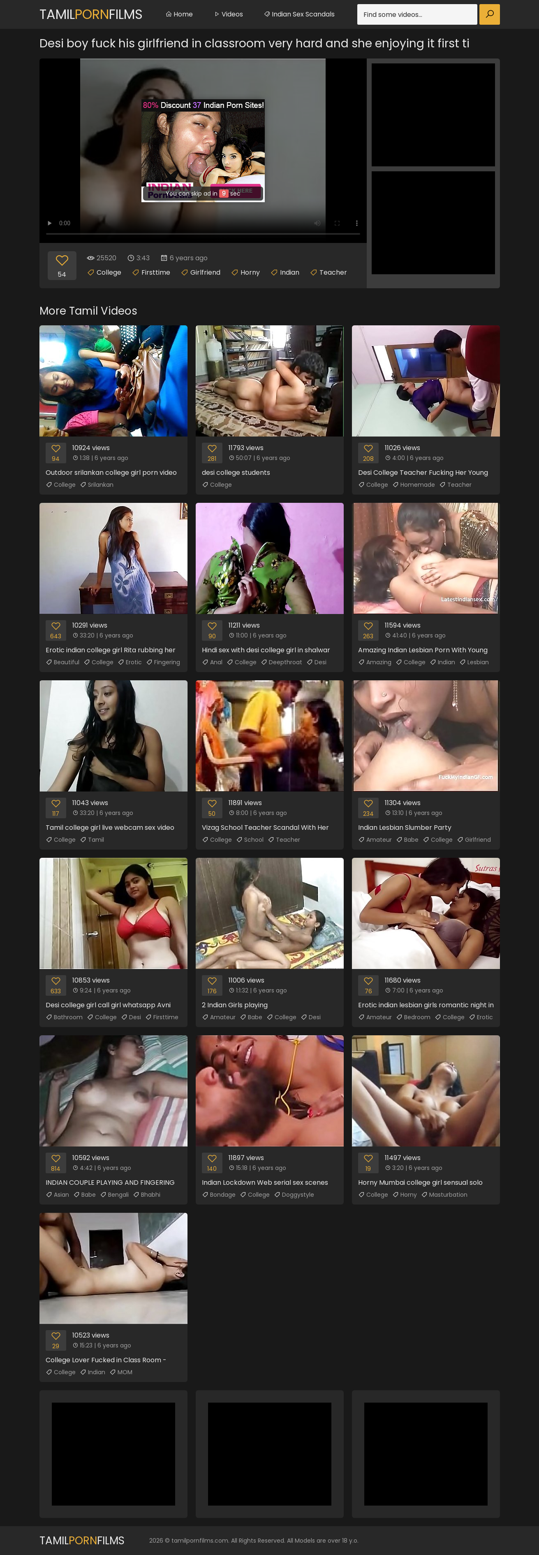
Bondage (219, 1194)
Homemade (413, 484)
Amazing (374, 662)
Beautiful (62, 662)
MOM (120, 1372)
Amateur (375, 839)
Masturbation (444, 1194)
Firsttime (155, 272)
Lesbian (474, 662)
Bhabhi (146, 1194)
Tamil (92, 839)
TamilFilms (91, 14)
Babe (407, 839)
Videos (228, 14)
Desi (316, 662)
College (109, 272)
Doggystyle (294, 1194)
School (250, 839)
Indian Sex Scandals (299, 14)
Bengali (114, 1194)
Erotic (130, 662)
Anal (212, 662)
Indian (289, 272)
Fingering (163, 662)
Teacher (333, 272)
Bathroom (64, 1017)
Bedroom (413, 1017)
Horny (250, 272)
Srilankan (96, 484)
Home (179, 14)
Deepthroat (281, 662)
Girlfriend (205, 272)
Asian (57, 1194)
